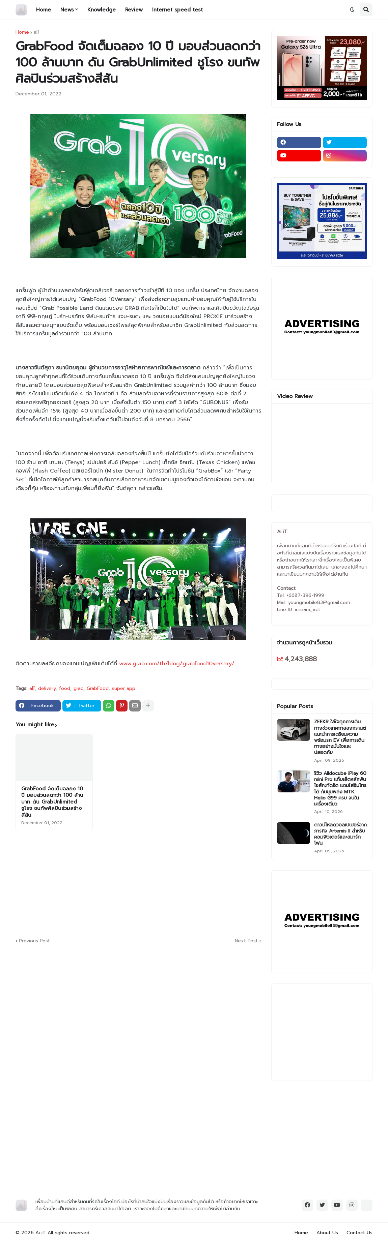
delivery (47, 688)
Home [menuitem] (43, 9)
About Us (327, 1232)
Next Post (246, 940)
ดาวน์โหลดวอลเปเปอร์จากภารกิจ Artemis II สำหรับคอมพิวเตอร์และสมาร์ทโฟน (340, 834)
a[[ (36, 32)
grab (78, 688)
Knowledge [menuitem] (101, 9)
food (64, 688)
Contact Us (359, 1232)
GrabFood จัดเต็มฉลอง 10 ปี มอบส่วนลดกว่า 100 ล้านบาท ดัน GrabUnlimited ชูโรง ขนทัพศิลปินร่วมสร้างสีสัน (52, 802)
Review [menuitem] (134, 9)
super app (123, 688)
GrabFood (98, 688)
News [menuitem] (67, 9)
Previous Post (34, 940)
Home (22, 32)
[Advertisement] (179, 883)
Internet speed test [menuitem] (177, 9)
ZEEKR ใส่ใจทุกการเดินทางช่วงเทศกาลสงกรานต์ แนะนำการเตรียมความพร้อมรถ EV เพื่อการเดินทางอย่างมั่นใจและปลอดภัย (340, 737)
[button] (352, 9)
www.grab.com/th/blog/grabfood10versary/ (176, 664)
